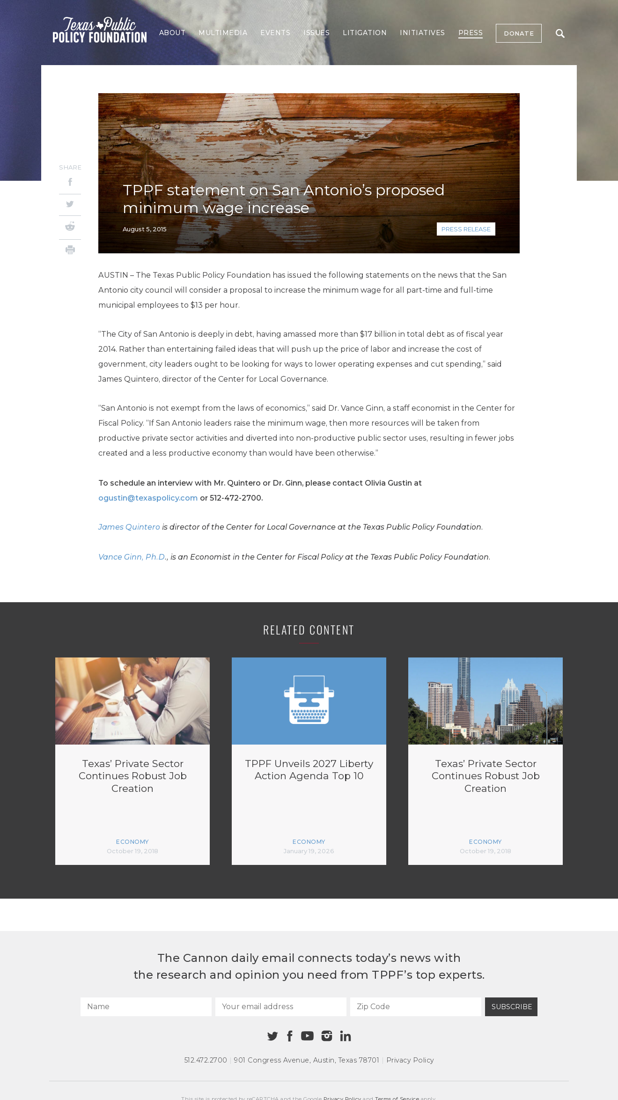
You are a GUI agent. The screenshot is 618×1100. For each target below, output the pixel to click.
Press (470, 33)
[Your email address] (280, 1006)
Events (275, 33)
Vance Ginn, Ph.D (131, 557)
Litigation (365, 33)
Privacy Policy (410, 1060)
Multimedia (223, 33)
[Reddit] (70, 227)
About (172, 33)
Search (560, 33)
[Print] (70, 251)
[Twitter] (70, 204)
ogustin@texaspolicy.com (148, 498)
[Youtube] (307, 1036)
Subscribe (512, 1007)
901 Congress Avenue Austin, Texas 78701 (306, 1060)
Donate (519, 33)
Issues (316, 33)
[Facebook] (70, 183)
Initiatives (422, 33)
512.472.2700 (206, 1060)
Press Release (466, 229)
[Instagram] (327, 1036)
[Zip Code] (415, 1006)
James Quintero (129, 527)
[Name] (146, 1006)
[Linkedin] (345, 1036)
